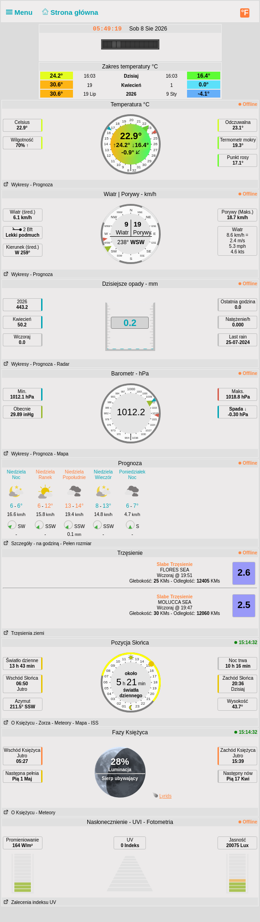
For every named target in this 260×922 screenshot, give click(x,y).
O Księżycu (18, 722)
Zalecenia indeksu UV (29, 902)
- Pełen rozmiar (75, 543)
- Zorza (43, 722)
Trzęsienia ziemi (23, 633)
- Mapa (61, 453)
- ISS (93, 722)
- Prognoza (41, 184)
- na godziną (46, 543)
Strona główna (69, 12)
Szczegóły (17, 543)
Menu (21, 12)
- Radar (61, 364)
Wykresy (15, 184)
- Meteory (61, 722)
